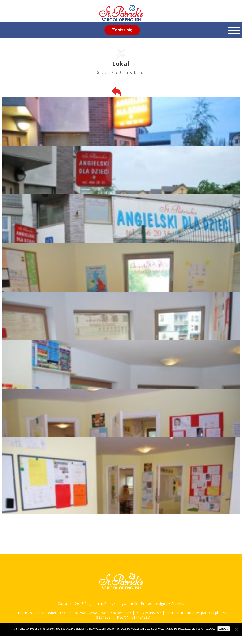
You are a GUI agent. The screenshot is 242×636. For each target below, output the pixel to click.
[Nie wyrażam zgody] (236, 629)
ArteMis (177, 603)
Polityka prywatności (121, 603)
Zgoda (223, 628)
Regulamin (93, 603)
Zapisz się (122, 30)
